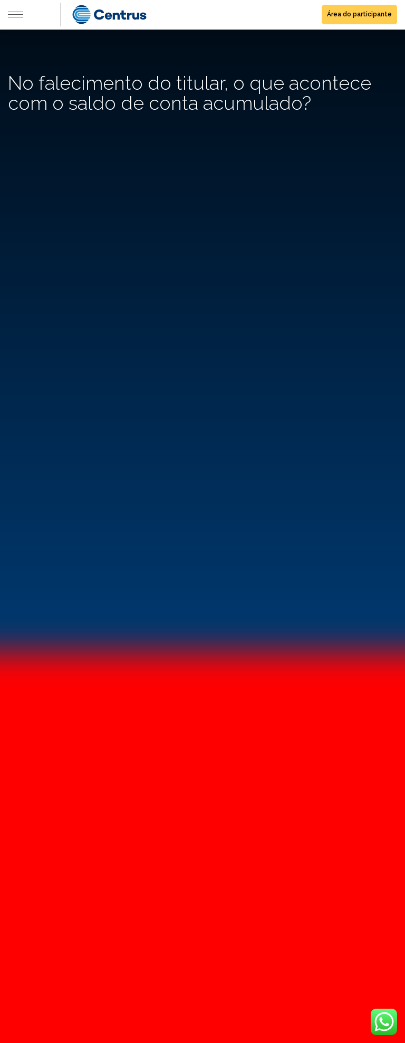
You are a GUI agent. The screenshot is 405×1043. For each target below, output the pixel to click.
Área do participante (359, 14)
